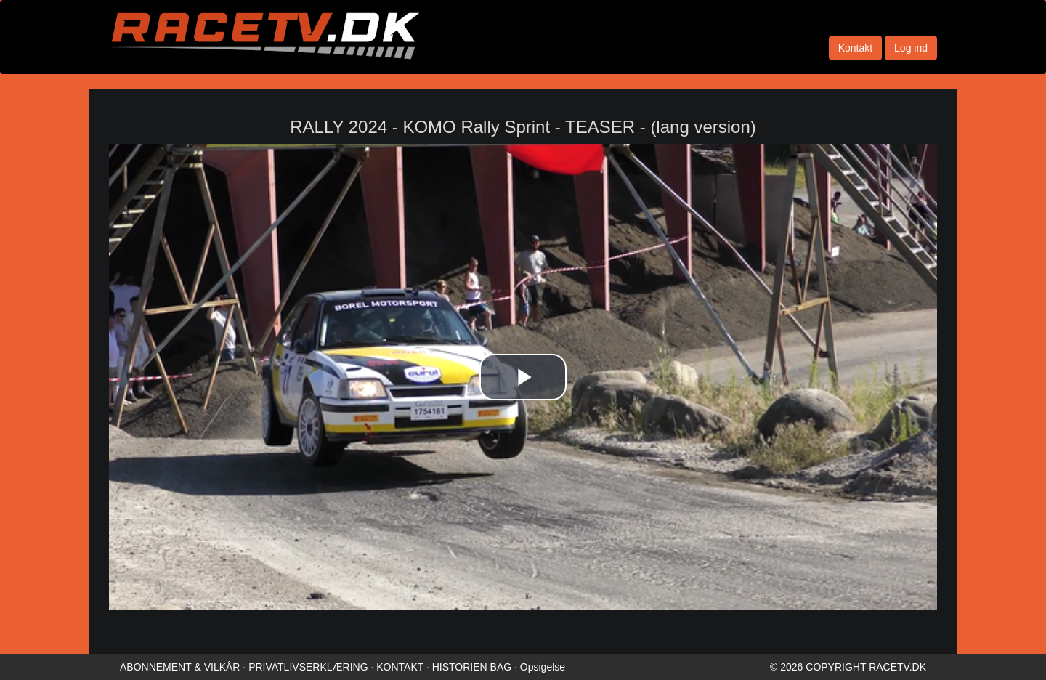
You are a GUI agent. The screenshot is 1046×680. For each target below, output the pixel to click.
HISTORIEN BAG (471, 667)
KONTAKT (399, 667)
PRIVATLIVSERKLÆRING (308, 667)
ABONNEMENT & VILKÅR (180, 667)
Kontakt (855, 48)
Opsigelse (542, 667)
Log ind (911, 48)
